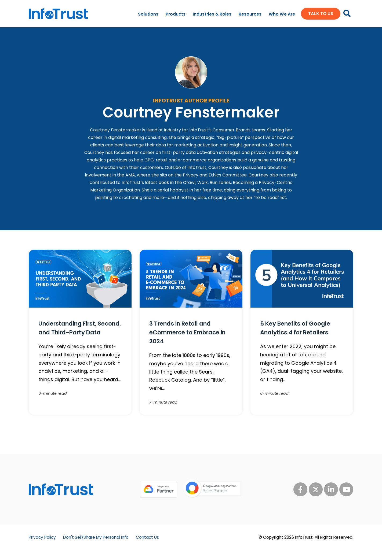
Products (175, 14)
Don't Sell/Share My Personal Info (96, 537)
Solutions (148, 14)
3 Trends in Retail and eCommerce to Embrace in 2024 (187, 332)
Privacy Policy (42, 537)
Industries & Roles (212, 14)
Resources (250, 14)
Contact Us (147, 537)
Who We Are (282, 14)
